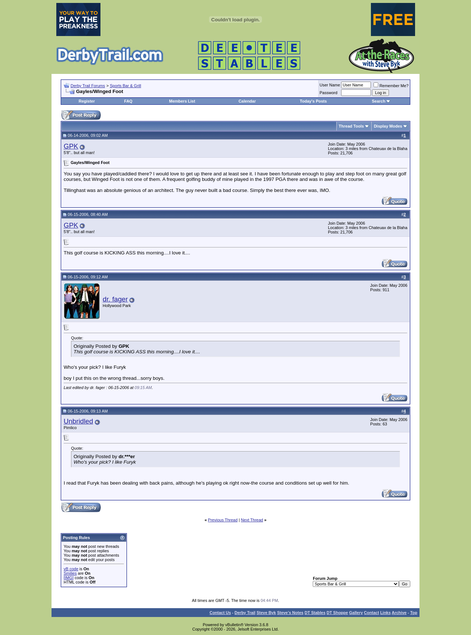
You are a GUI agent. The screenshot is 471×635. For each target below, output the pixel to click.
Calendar (247, 101)
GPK (71, 146)
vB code (71, 569)
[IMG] (69, 577)
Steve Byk (266, 612)
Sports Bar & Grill (125, 85)
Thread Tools (351, 126)
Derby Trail (244, 612)
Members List (182, 101)
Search (378, 101)
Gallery (356, 612)
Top (413, 612)
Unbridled (78, 421)
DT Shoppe (337, 612)
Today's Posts (313, 101)
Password (328, 92)
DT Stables (315, 612)
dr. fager (115, 299)
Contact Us (220, 612)
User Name (330, 85)
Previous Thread (223, 520)
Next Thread (252, 520)
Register (87, 101)
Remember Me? (390, 85)
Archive (399, 612)
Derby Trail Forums (88, 85)
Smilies (70, 573)
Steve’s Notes (290, 612)
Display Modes (388, 126)
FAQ (128, 101)
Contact (371, 612)
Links (385, 612)
